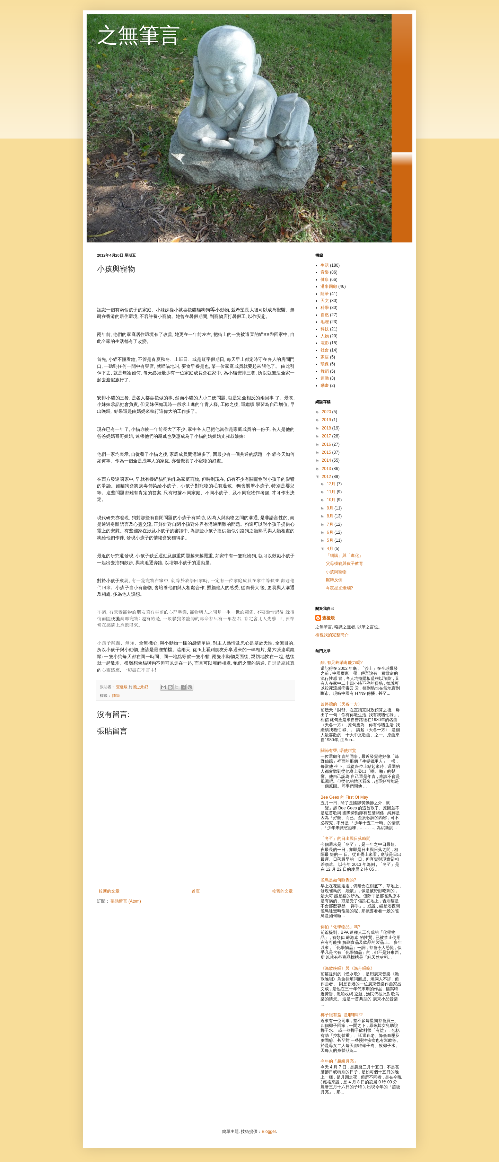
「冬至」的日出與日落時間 (345, 838)
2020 (327, 411)
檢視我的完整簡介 (332, 634)
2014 (327, 460)
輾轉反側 (334, 579)
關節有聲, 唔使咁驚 (338, 750)
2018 (327, 428)
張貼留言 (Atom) (126, 901)
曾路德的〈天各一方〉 (341, 704)
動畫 (325, 385)
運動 (325, 378)
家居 (325, 357)
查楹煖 (328, 617)
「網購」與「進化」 (344, 555)
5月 (330, 540)
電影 (325, 342)
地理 (325, 321)
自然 (325, 314)
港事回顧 (329, 286)
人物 (325, 336)
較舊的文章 (282, 891)
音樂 (325, 272)
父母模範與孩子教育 (344, 563)
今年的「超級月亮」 (339, 1061)
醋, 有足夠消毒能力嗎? (341, 662)
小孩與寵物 (336, 571)
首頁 (196, 891)
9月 (330, 508)
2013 (327, 468)
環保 (325, 364)
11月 (332, 491)
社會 (325, 350)
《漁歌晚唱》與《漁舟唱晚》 (348, 968)
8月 (330, 516)
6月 (330, 532)
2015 (327, 452)
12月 (332, 483)
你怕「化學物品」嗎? (340, 926)
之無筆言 (138, 35)
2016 (327, 444)
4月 (330, 548)
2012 (327, 476)
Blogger (269, 1131)
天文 (325, 300)
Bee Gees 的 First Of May (344, 797)
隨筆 (116, 695)
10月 (332, 499)
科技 (325, 329)
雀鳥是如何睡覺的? (338, 880)
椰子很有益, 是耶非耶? (341, 1014)
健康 (325, 279)
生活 (325, 265)
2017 (327, 436)
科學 (325, 307)
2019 (327, 419)
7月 (330, 524)
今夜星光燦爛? (339, 588)
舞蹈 (325, 371)
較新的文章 (109, 891)
